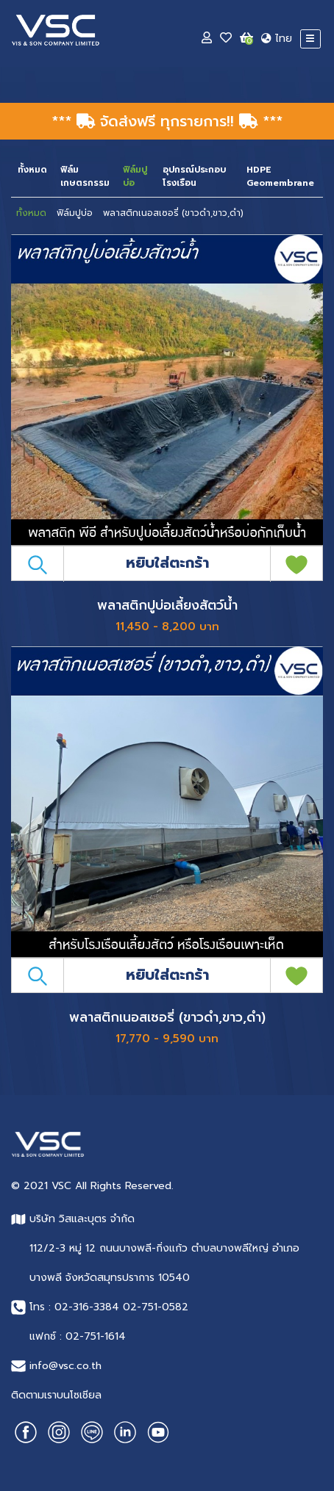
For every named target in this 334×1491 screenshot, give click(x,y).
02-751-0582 (155, 1307)
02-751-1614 (95, 1336)
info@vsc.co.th (65, 1365)
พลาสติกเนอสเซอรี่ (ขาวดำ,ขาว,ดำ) (173, 213)
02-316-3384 (86, 1307)
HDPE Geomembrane (280, 176)
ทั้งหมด (32, 169)
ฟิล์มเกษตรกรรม (85, 176)
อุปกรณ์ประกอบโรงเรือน (194, 176)
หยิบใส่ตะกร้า (167, 563)
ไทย (276, 38)
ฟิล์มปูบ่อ (75, 213)
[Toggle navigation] (310, 38)
